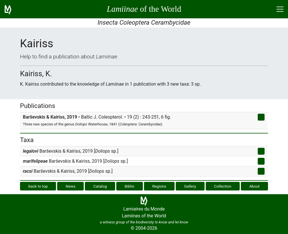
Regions (159, 186)
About (254, 186)
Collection (222, 186)
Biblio (129, 186)
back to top (38, 186)
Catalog (100, 186)
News (70, 186)
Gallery (190, 186)
